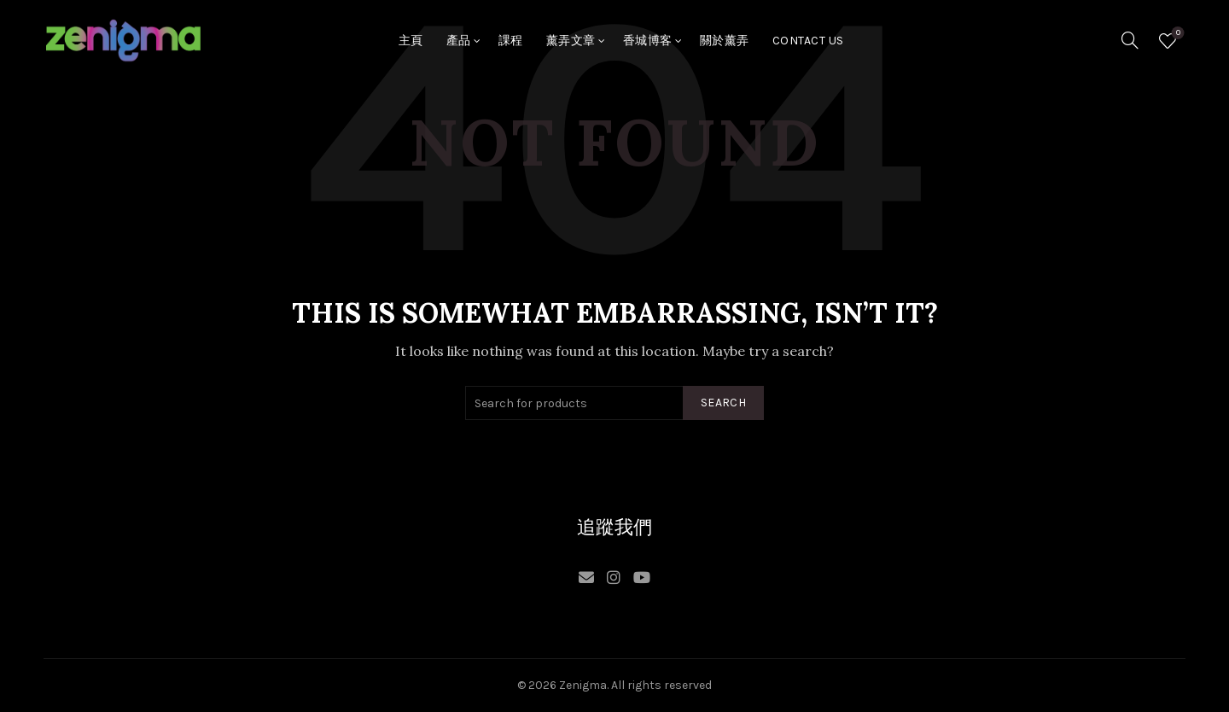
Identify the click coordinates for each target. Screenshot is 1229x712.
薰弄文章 (571, 40)
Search (723, 402)
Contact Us (808, 40)
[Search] (1130, 40)
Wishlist (1176, 33)
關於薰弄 (724, 40)
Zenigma (583, 685)
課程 (510, 40)
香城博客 (648, 40)
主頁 (411, 40)
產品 (458, 40)
